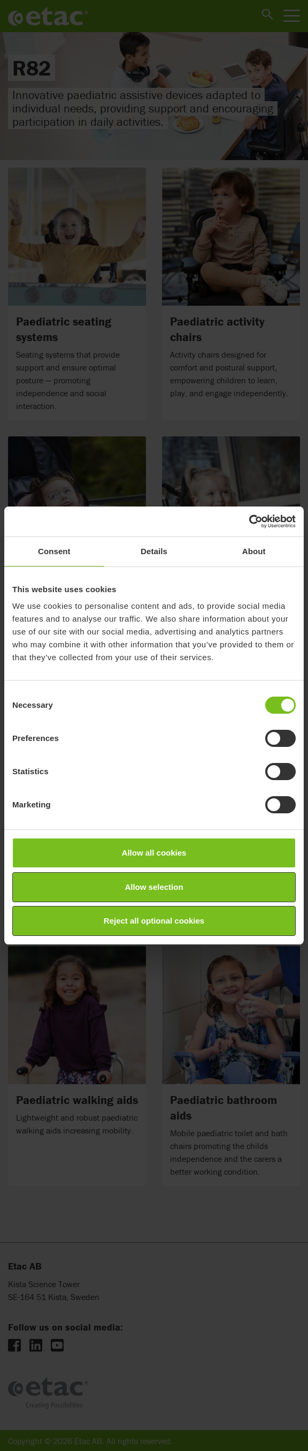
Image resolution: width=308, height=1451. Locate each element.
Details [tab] (154, 551)
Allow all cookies (154, 852)
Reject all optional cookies (154, 920)
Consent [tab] (54, 551)
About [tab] (254, 551)
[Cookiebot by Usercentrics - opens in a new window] (249, 521)
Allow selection (154, 886)
